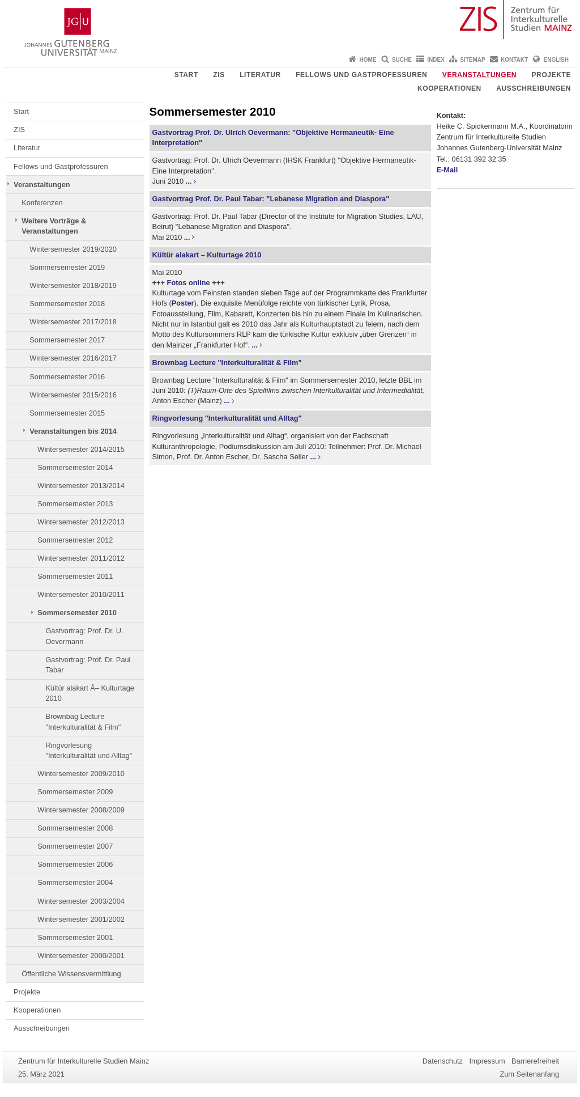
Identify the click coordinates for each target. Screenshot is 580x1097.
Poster (183, 303)
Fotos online (188, 282)
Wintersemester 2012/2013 (81, 522)
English (556, 60)
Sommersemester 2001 (75, 937)
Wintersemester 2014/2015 (81, 449)
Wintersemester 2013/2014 (81, 485)
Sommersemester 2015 (67, 413)
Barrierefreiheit (535, 1061)
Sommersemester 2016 (67, 376)
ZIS (218, 75)
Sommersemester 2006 (75, 864)
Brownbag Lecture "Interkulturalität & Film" (83, 721)
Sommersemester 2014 (75, 467)
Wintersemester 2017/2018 (73, 321)
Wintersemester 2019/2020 (73, 249)
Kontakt (514, 60)
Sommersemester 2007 (75, 846)
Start (186, 75)
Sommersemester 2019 (67, 267)
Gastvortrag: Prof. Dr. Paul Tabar (87, 664)
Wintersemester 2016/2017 (73, 358)
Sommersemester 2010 (76, 612)
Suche (402, 60)
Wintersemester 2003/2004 (81, 901)
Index (436, 60)
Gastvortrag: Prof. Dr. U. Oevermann (84, 635)
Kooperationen (449, 88)
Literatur (260, 75)
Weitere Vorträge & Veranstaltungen (54, 226)
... (189, 181)
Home (368, 60)
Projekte (551, 75)
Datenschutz (443, 1061)
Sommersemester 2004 (75, 882)
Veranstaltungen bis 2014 (73, 431)
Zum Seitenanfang (529, 1074)
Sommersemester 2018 (67, 303)
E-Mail (447, 170)
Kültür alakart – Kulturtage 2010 (207, 255)
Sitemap (472, 60)
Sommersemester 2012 (75, 540)
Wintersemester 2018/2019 (73, 285)
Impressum (487, 1061)
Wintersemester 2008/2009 (81, 810)
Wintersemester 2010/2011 (81, 594)
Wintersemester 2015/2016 (73, 395)
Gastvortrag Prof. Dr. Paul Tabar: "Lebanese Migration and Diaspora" (271, 198)
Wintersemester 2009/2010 (81, 773)
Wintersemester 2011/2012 (81, 558)
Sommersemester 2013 (75, 503)
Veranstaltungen (479, 75)
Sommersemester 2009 (75, 791)
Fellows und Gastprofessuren (361, 75)
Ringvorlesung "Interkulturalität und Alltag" (88, 750)
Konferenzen (42, 202)
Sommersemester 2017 (67, 340)
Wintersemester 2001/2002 (81, 919)
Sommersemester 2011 (75, 576)
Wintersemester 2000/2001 (81, 955)
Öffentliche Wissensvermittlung (71, 973)
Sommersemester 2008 (75, 828)
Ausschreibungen (533, 88)
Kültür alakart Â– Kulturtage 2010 (89, 693)
